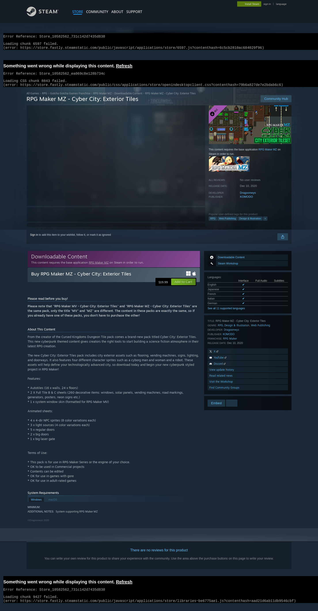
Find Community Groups (224, 393)
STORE (77, 11)
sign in (267, 4)
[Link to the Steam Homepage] (45, 15)
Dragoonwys (248, 198)
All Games (32, 98)
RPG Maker (230, 343)
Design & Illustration (250, 223)
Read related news (221, 381)
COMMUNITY (97, 11)
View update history (221, 375)
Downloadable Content (128, 98)
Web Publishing (227, 223)
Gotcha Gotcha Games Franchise (70, 98)
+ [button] (265, 223)
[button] (183, 287)
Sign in (34, 240)
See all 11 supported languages (226, 313)
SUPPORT (134, 11)
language (281, 4)
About (117, 11)
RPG (44, 98)
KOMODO (246, 202)
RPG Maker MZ (102, 98)
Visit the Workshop (221, 387)
